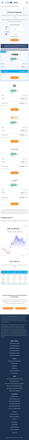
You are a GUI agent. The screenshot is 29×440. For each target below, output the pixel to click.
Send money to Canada (14, 343)
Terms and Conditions (14, 416)
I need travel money (8, 308)
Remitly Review (14, 363)
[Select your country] (27, 3)
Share (25, 226)
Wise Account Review (14, 370)
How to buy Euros (14, 396)
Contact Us (14, 432)
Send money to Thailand (14, 348)
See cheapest (14, 40)
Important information (22, 46)
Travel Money (14, 394)
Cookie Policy (14, 424)
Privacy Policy (14, 422)
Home (2, 6)
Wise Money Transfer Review (14, 361)
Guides (14, 376)
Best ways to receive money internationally (14, 383)
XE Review (14, 365)
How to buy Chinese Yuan (14, 403)
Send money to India (14, 345)
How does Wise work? (14, 381)
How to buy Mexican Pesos (14, 401)
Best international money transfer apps (14, 378)
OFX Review (14, 368)
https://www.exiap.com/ (12, 316)
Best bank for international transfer (14, 386)
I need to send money (21, 308)
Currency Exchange (14, 427)
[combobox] (9, 29)
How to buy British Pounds (14, 406)
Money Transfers (14, 341)
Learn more (26, 213)
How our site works (14, 414)
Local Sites (14, 419)
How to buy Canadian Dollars (14, 408)
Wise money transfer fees (14, 390)
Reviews (14, 358)
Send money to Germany (14, 353)
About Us (15, 411)
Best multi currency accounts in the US (14, 388)
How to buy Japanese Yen (14, 398)
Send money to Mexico (14, 355)
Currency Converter (14, 429)
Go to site (14, 77)
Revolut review (14, 373)
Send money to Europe (14, 350)
